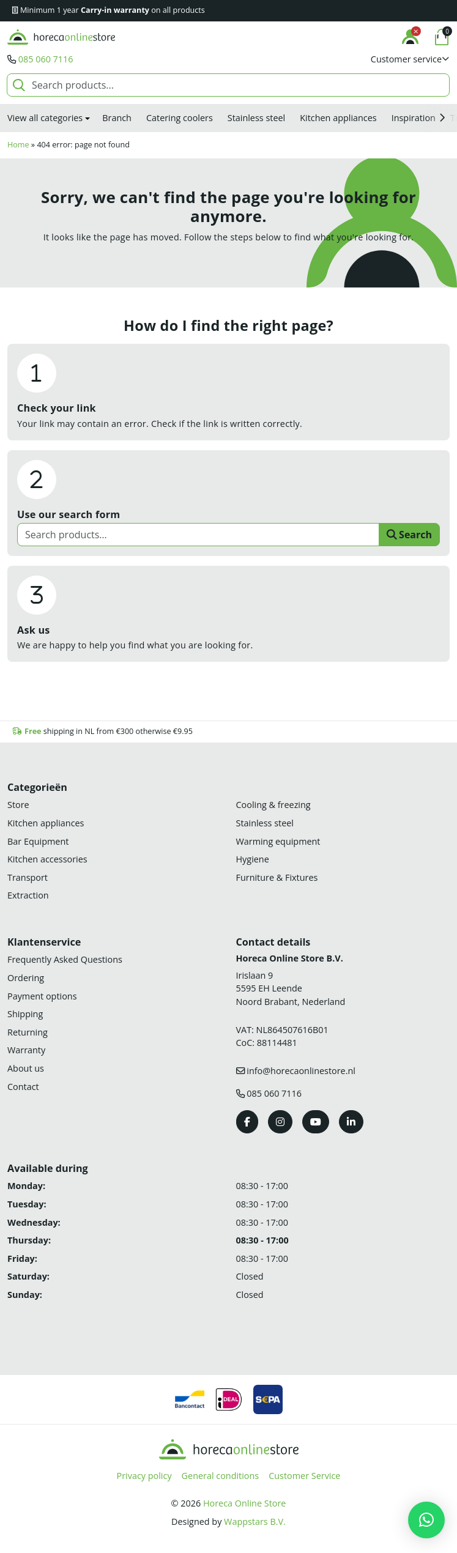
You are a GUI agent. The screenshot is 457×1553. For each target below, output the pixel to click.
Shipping (25, 1014)
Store (18, 804)
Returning (27, 1032)
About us (25, 1068)
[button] (410, 59)
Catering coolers (179, 118)
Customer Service (304, 1475)
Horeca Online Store (244, 1503)
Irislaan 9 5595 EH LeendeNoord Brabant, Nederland (291, 988)
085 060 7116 (45, 59)
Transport (27, 877)
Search (409, 534)
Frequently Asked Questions (64, 959)
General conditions (220, 1475)
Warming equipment (278, 841)
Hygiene (252, 859)
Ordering (25, 978)
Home (18, 144)
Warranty (26, 1050)
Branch (117, 118)
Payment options (42, 996)
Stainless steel (256, 118)
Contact (23, 1086)
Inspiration (414, 118)
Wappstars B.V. (255, 1521)
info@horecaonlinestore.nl (301, 1071)
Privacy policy (144, 1475)
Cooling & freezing (273, 804)
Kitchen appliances (338, 118)
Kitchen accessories (47, 859)
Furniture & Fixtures (277, 877)
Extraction (28, 895)
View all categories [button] (45, 118)
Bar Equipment (38, 841)
